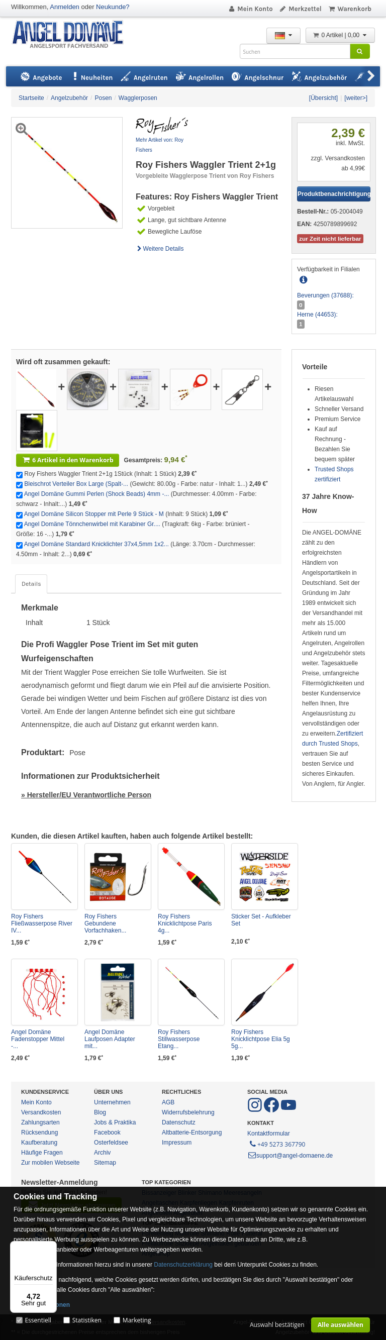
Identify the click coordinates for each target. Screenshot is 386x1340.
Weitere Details (160, 248)
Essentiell (38, 1320)
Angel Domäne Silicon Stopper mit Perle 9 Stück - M (94, 514)
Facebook (107, 1132)
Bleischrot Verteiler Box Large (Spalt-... (76, 483)
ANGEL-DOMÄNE (72, 35)
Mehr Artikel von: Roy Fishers (159, 145)
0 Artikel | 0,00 (340, 35)
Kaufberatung (39, 1142)
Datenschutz (179, 1122)
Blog (100, 1112)
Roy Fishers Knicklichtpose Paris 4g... (185, 923)
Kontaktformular (268, 1133)
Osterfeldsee (111, 1142)
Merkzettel (300, 9)
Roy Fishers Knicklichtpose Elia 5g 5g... (260, 1039)
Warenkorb (349, 9)
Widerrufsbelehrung (188, 1112)
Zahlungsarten (40, 1122)
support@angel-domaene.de (290, 1155)
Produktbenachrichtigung (334, 193)
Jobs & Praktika (115, 1122)
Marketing (137, 1320)
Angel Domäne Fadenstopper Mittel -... (37, 1039)
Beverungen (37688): (325, 295)
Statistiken (87, 1320)
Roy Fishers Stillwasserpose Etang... (179, 1039)
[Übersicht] (323, 97)
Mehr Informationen (42, 1304)
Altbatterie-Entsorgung (192, 1132)
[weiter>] (355, 97)
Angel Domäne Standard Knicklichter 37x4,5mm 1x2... (96, 544)
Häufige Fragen (42, 1152)
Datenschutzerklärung (183, 1264)
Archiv (102, 1152)
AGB (168, 1102)
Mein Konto (250, 9)
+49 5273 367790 (276, 1144)
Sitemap (105, 1162)
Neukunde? (113, 7)
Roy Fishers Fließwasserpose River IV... (41, 923)
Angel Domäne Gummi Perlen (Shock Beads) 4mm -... (96, 493)
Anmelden (64, 7)
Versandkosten (41, 1112)
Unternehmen (112, 1102)
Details (31, 583)
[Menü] (51, 1247)
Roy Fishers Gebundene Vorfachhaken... (105, 923)
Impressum (176, 1142)
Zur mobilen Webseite (50, 1162)
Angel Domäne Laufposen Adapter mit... (109, 1039)
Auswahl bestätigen (277, 1324)
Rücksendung (39, 1132)
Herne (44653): (317, 314)
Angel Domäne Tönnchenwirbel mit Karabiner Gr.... (92, 524)
